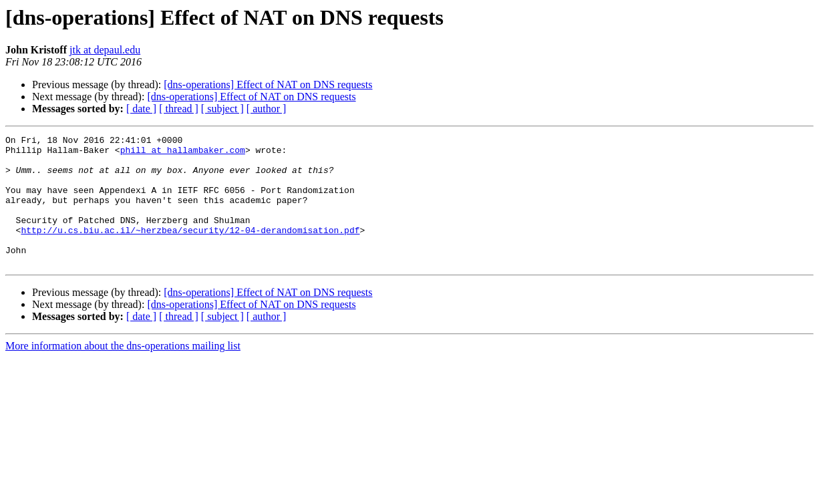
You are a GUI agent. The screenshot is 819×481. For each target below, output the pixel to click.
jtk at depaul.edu (104, 49)
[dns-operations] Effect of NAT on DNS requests (268, 84)
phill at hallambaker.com (182, 154)
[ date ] (141, 108)
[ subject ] (222, 108)
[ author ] (267, 108)
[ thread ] (178, 108)
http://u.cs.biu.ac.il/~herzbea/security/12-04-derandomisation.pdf (190, 250)
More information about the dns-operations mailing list (122, 371)
